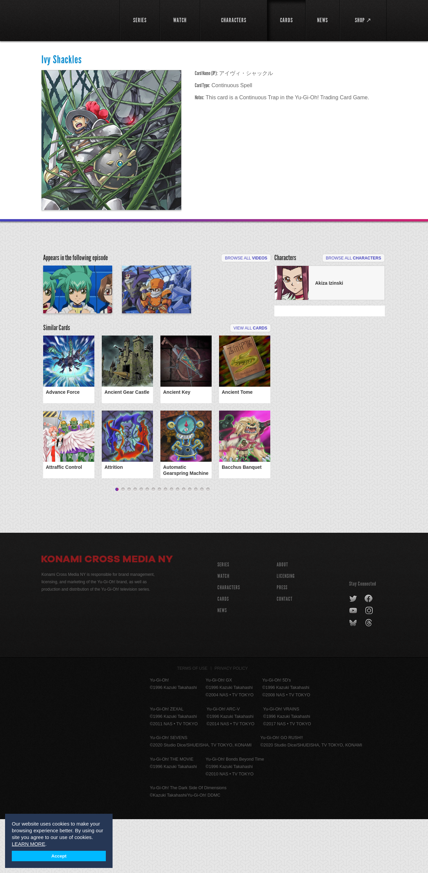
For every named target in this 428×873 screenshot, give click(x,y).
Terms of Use (192, 722)
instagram (369, 665)
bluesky (353, 677)
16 (208, 544)
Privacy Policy (231, 722)
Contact (285, 653)
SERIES (223, 618)
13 (190, 544)
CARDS (223, 653)
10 (172, 544)
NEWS (222, 664)
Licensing (286, 630)
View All (250, 372)
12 (184, 544)
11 (178, 544)
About (282, 618)
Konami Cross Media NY (107, 614)
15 (202, 544)
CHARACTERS (228, 641)
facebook (369, 653)
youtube (353, 665)
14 (196, 544)
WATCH (223, 630)
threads (369, 677)
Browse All (246, 258)
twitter (353, 653)
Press (282, 641)
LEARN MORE (28, 844)
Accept (58, 856)
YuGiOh (77, 19)
